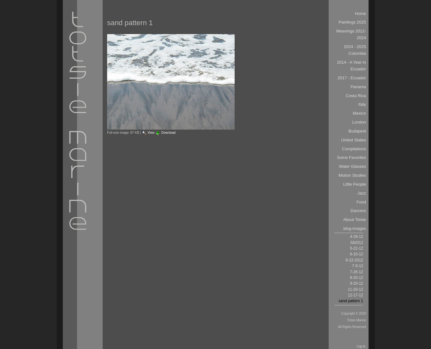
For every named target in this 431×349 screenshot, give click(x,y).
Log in (361, 346)
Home (360, 13)
